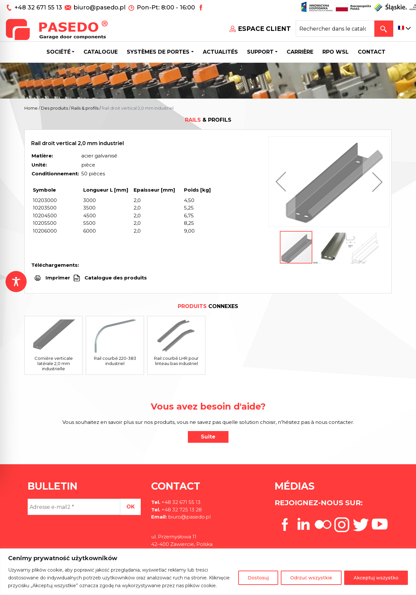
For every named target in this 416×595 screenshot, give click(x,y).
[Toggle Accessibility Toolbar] (16, 281)
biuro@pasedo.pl (99, 7)
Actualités (220, 52)
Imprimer (58, 278)
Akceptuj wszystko (376, 578)
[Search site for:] (335, 28)
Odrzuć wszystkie (311, 578)
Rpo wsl (335, 52)
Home (31, 108)
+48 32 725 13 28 (181, 510)
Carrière (300, 52)
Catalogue (101, 52)
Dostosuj (258, 578)
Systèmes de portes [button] (158, 52)
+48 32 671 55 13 (39, 7)
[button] (282, 182)
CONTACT (371, 52)
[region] (208, 571)
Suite (208, 437)
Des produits (54, 108)
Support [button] (260, 52)
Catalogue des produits (115, 278)
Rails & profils (84, 108)
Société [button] (58, 52)
